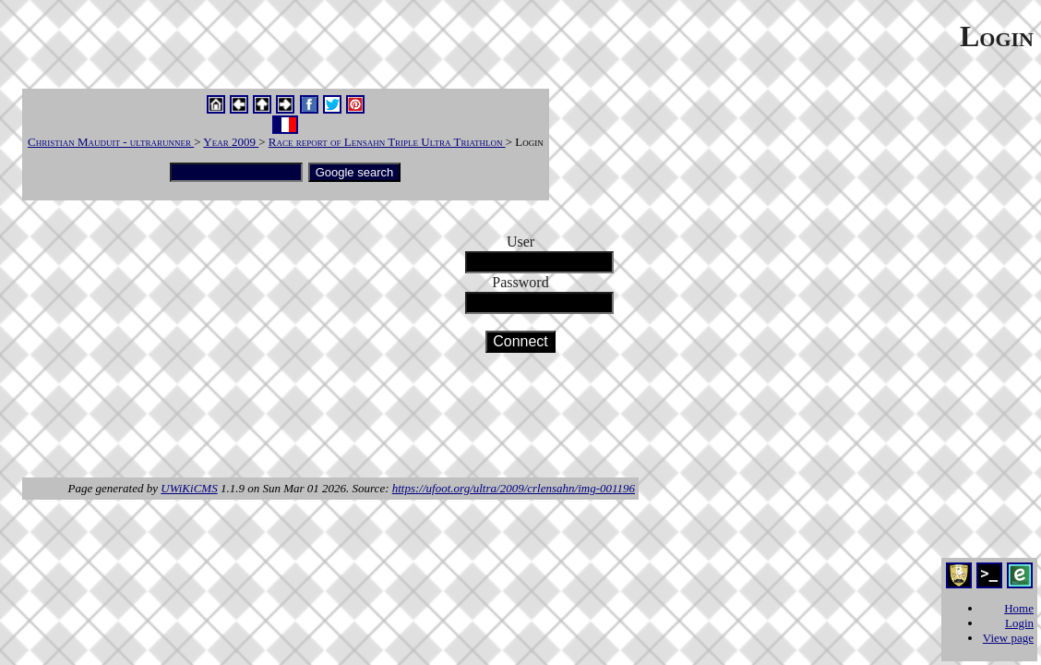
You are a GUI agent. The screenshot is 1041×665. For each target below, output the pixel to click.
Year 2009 (230, 142)
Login (1019, 623)
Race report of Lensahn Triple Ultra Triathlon (387, 142)
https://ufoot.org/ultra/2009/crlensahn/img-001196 (513, 488)
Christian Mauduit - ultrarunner (111, 142)
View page (1008, 638)
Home (1019, 608)
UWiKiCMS (189, 488)
